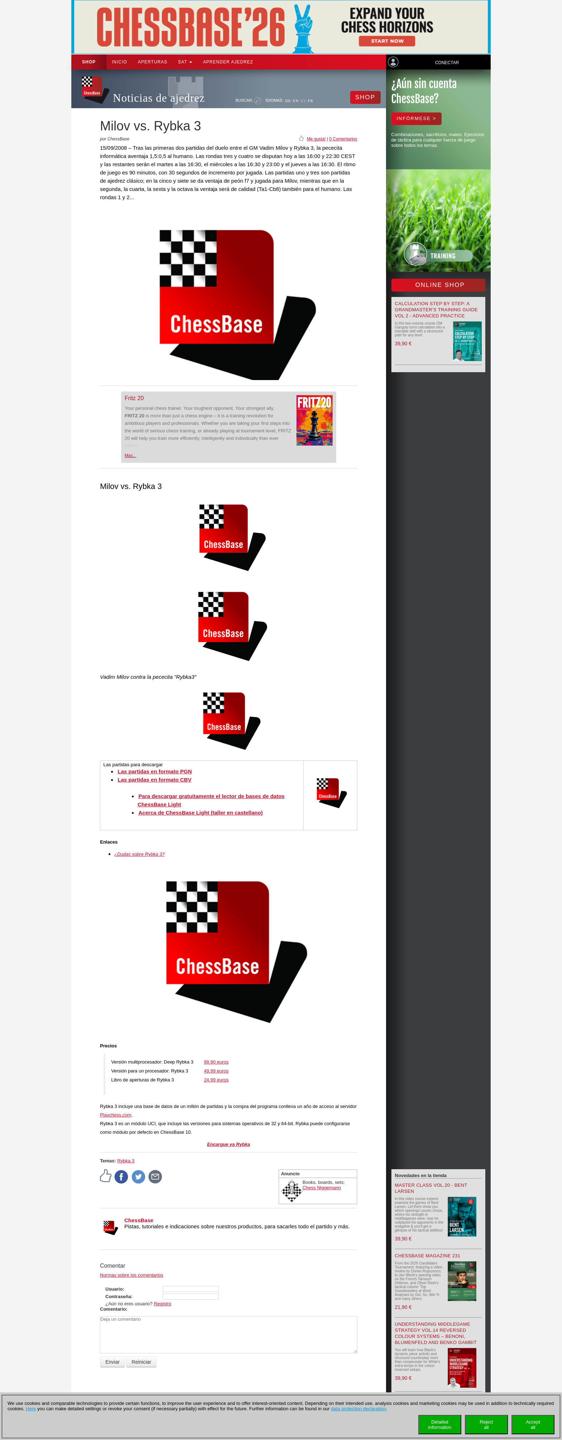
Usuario (114, 1289)
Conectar (447, 62)
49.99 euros (216, 1071)
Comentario (113, 1309)
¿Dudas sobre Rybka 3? (139, 854)
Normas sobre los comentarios (131, 1275)
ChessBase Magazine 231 (428, 1255)
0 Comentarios (343, 138)
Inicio (119, 61)
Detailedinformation (439, 1424)
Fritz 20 (134, 398)
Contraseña (118, 1296)
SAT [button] (185, 61)
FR (310, 101)
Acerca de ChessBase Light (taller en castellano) (200, 813)
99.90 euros (216, 1062)
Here (31, 1408)
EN (296, 101)
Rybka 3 (125, 1160)
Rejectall (486, 1424)
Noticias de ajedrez (159, 98)
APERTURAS (152, 61)
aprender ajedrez (228, 61)
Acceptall (533, 1424)
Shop (89, 61)
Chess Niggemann (322, 1187)
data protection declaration (358, 1408)
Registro (162, 1303)
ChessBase (138, 1220)
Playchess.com (115, 1115)
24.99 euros (216, 1080)
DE (288, 101)
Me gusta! (316, 138)
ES (303, 101)
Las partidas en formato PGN (155, 771)
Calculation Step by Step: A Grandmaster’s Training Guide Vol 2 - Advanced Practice (436, 309)
